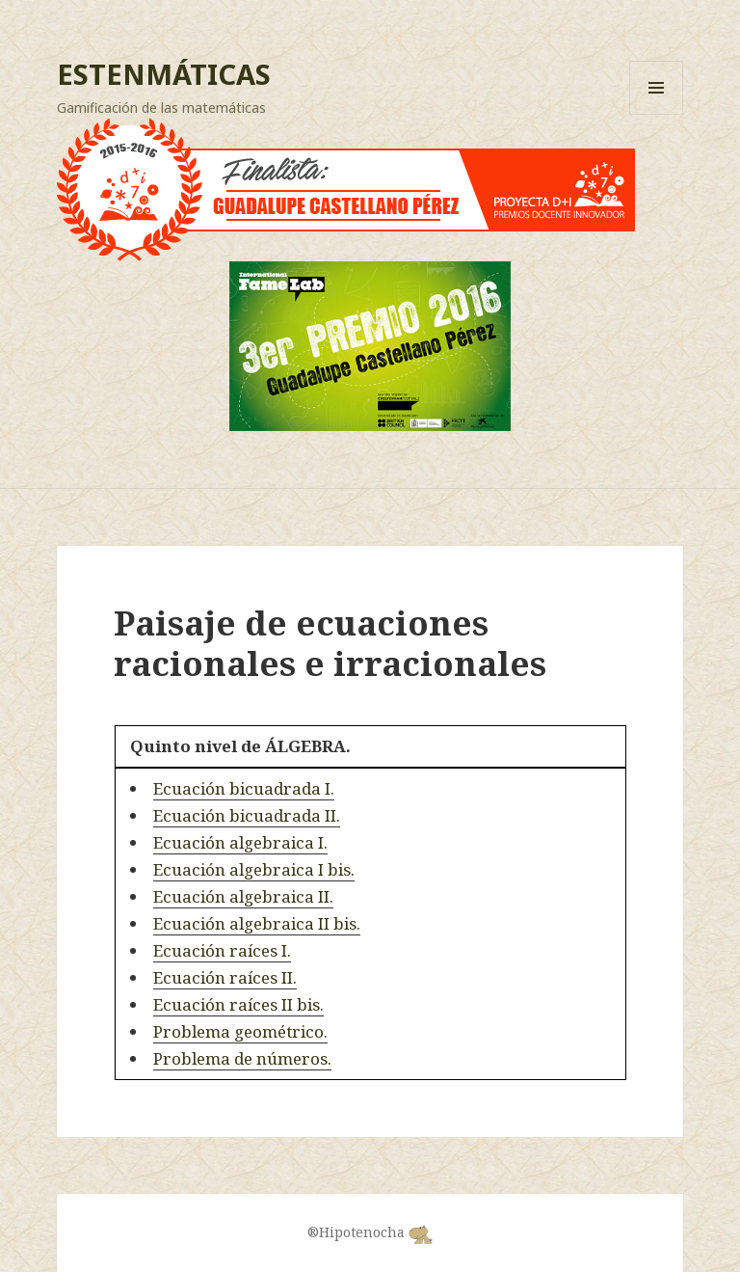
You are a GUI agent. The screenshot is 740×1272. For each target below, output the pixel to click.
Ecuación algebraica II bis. (256, 923)
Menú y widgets (656, 114)
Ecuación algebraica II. (243, 896)
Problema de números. (242, 1058)
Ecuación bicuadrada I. (243, 788)
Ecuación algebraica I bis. (254, 869)
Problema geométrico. (240, 1031)
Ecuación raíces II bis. (238, 1004)
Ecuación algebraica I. (240, 842)
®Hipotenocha (370, 1232)
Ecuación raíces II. (225, 977)
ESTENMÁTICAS (164, 74)
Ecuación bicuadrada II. (246, 815)
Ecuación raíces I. (222, 950)
